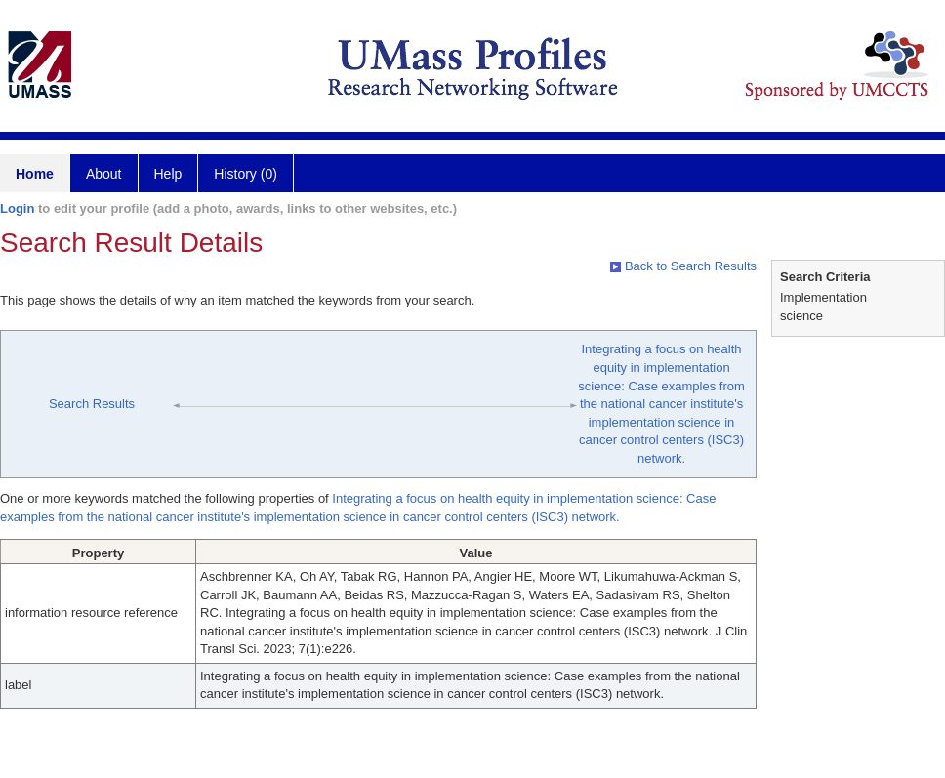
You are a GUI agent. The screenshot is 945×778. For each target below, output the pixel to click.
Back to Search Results (683, 266)
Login (17, 208)
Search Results (92, 403)
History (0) (245, 174)
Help (168, 174)
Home (35, 174)
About (104, 174)
